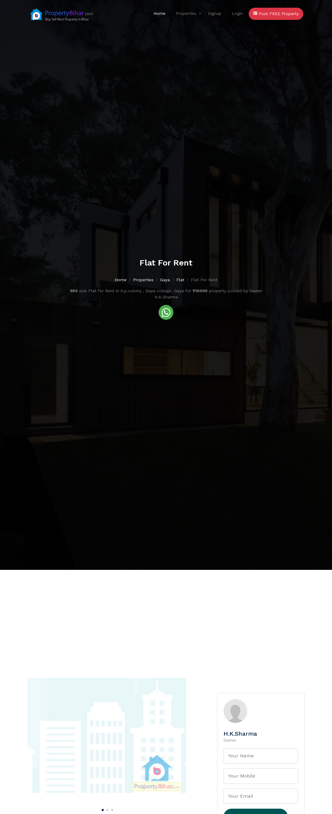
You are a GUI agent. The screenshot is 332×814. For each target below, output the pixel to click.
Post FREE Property (276, 13)
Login (237, 13)
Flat (180, 279)
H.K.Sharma (240, 733)
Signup (214, 13)
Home (159, 13)
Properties (186, 13)
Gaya (165, 279)
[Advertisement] (166, 614)
